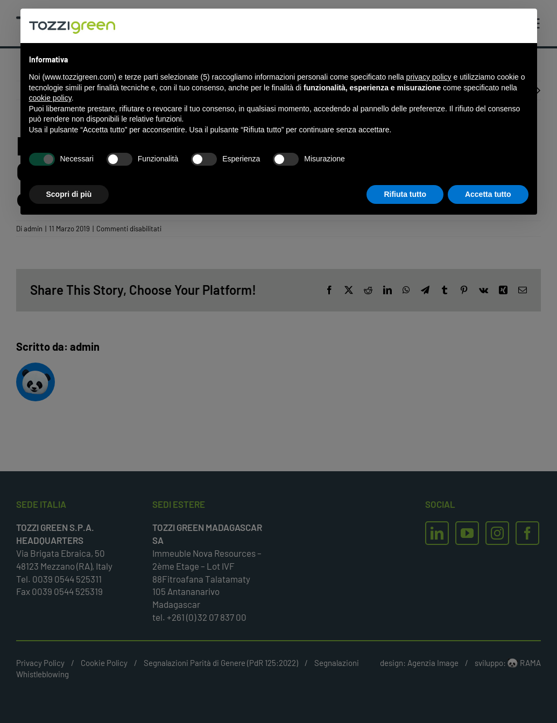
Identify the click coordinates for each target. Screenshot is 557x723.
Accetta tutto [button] (488, 194)
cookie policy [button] (50, 98)
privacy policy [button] (429, 77)
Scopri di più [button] (69, 194)
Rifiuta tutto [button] (405, 194)
